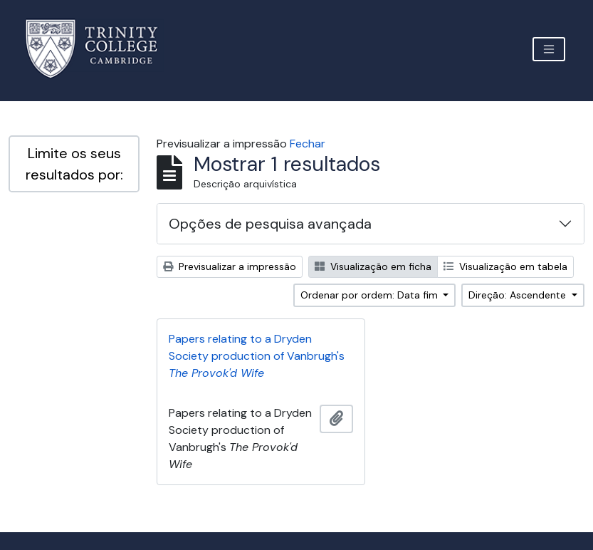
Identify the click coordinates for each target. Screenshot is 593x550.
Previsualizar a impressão (229, 266)
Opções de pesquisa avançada (270, 223)
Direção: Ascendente (518, 295)
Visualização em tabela (505, 266)
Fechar (307, 143)
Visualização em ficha (373, 266)
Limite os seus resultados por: (74, 164)
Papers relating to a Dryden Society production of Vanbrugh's (257, 355)
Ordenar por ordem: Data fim (370, 295)
